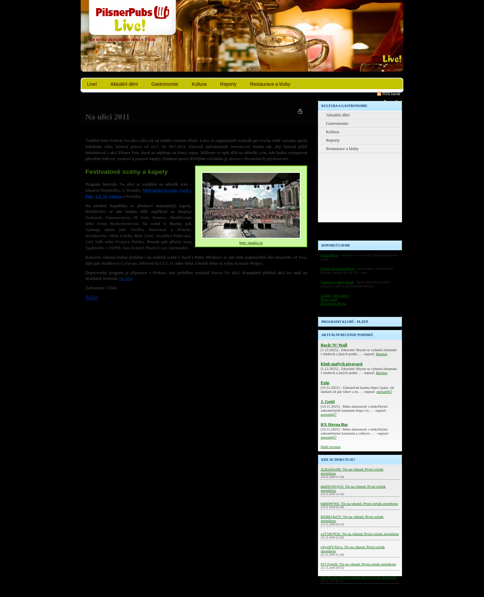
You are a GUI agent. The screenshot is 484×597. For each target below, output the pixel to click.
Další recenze (331, 447)
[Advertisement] (360, 198)
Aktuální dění (124, 84)
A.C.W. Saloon (108, 196)
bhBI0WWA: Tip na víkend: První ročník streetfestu (359, 503)
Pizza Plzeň (329, 255)
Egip (325, 382)
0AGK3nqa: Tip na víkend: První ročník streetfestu (358, 577)
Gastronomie (164, 84)
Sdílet (91, 297)
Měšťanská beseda (160, 190)
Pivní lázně (329, 299)
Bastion (382, 354)
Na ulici (126, 278)
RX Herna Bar (334, 424)
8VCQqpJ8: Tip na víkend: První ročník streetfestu (358, 564)
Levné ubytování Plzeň (338, 268)
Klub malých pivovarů (342, 363)
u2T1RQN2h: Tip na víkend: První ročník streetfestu (360, 534)
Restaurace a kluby (270, 84)
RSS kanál (391, 94)
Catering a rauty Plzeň (337, 282)
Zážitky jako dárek (334, 295)
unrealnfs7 (384, 391)
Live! (92, 84)
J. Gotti (328, 401)
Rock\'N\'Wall (334, 344)
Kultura (199, 84)
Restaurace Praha (333, 303)
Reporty (228, 84)
